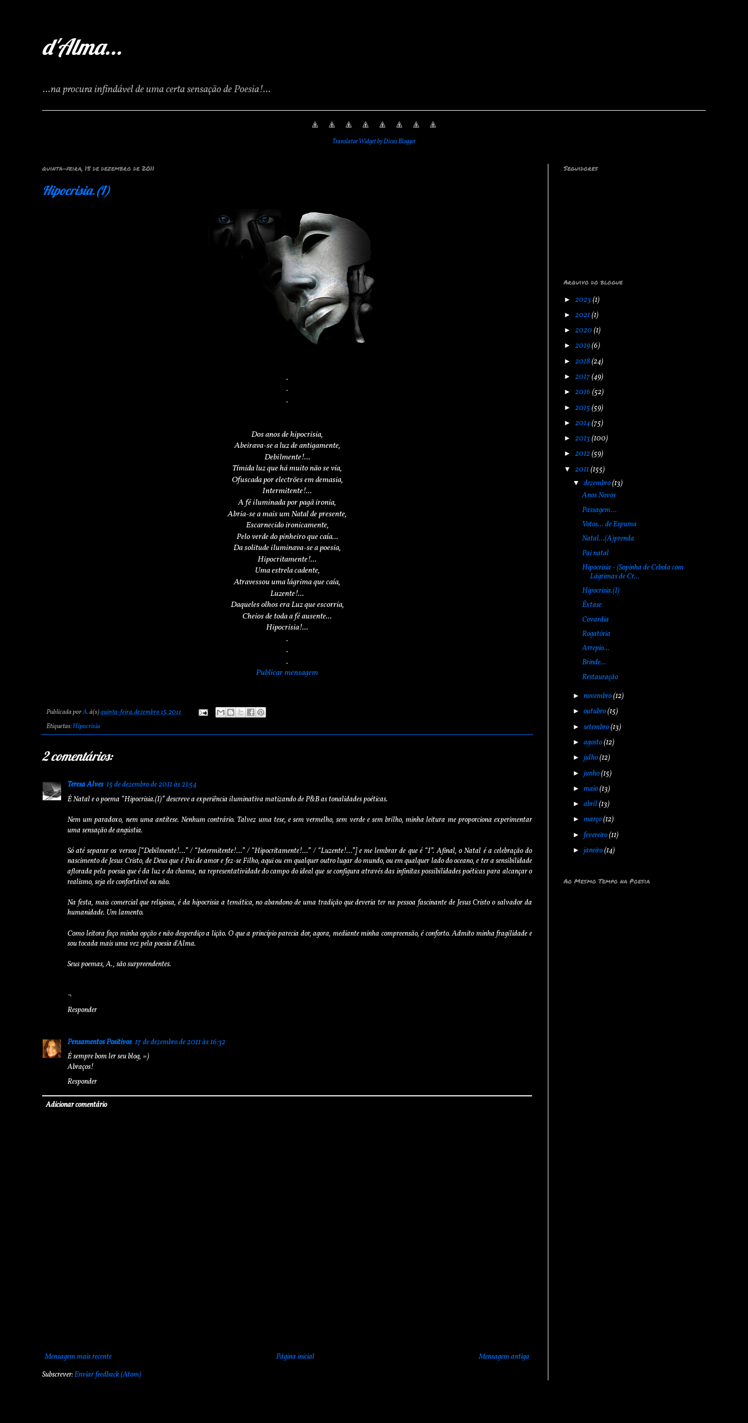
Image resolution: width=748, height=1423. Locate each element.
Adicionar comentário (76, 1105)
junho (592, 774)
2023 (584, 300)
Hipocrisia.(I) (76, 190)
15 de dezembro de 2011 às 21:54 (151, 785)
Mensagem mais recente (78, 1357)
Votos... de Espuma (609, 524)
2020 (584, 331)
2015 (583, 408)
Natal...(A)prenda (608, 539)
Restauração (600, 677)
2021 (583, 315)
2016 (583, 392)
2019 (583, 346)
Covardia (595, 620)
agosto (594, 743)
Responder (82, 1010)
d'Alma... (82, 47)
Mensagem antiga (504, 1357)
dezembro (598, 483)
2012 (583, 454)
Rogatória (596, 634)
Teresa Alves (85, 785)
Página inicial (295, 1357)
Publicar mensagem (287, 673)
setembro (597, 727)
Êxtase (592, 605)
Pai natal (595, 553)
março (593, 819)
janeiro (594, 851)
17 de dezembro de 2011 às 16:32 (180, 1042)
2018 (583, 362)
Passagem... (599, 510)
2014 (583, 423)
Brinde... (594, 662)
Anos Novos (599, 495)
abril (591, 804)
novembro (598, 696)
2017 (583, 377)
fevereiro (596, 835)
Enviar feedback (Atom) (107, 1375)
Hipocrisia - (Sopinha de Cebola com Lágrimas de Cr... (633, 572)
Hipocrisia (86, 726)
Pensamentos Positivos (99, 1042)
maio (591, 789)
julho (591, 758)
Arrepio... (595, 648)
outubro (595, 711)
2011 (582, 470)
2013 (583, 439)
